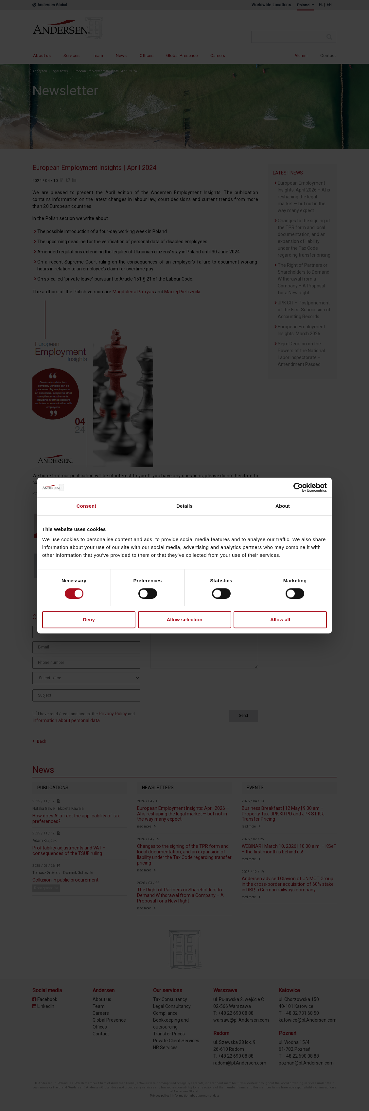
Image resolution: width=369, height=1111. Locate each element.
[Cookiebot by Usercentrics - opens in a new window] (298, 487)
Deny (89, 620)
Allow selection (184, 620)
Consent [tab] (87, 506)
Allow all (280, 620)
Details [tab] (184, 506)
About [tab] (282, 506)
